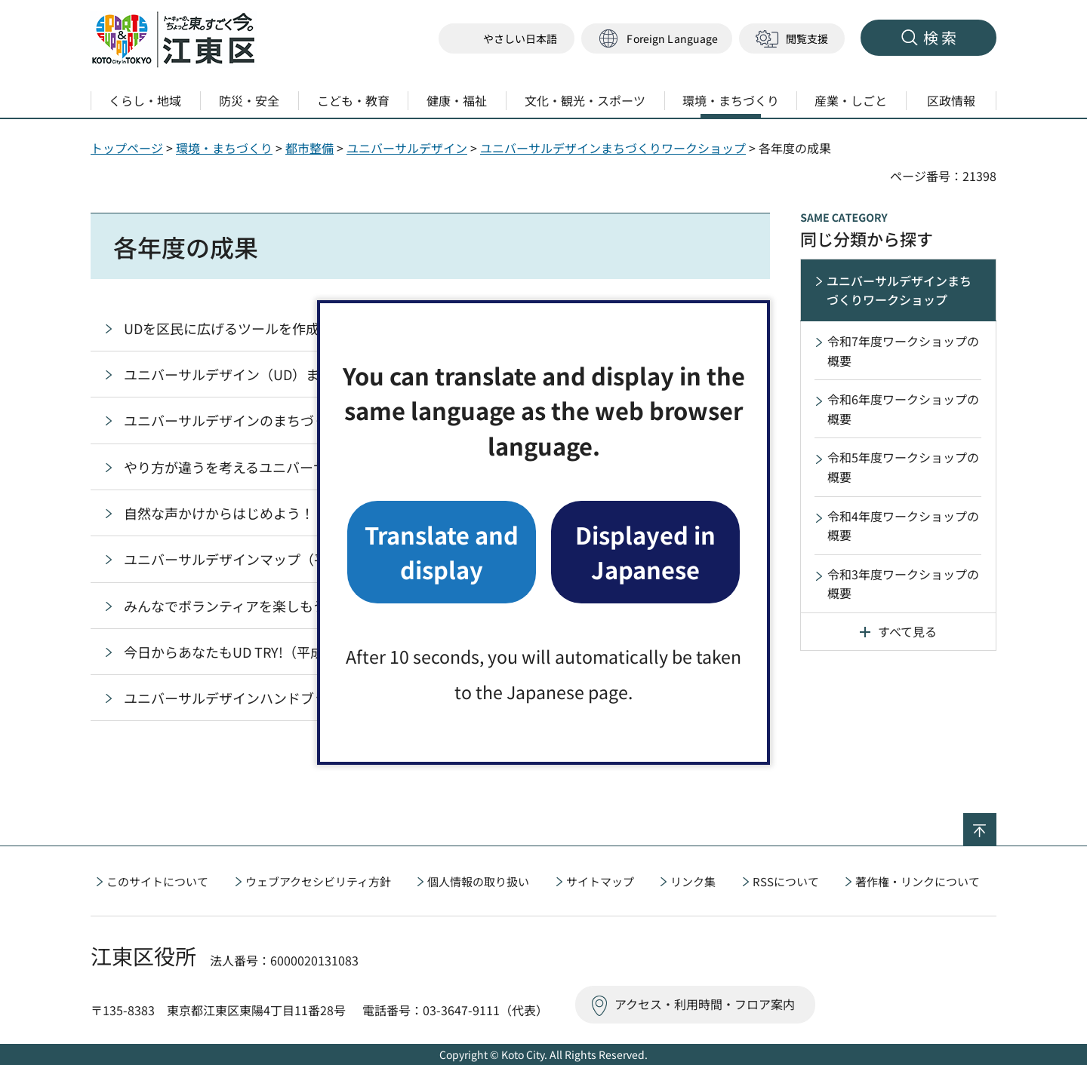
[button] (656, 38)
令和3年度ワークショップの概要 (903, 584)
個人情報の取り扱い (478, 881)
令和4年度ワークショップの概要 (903, 526)
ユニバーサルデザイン (406, 148)
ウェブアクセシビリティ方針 (318, 881)
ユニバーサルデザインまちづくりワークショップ (613, 148)
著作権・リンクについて (917, 881)
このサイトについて (157, 881)
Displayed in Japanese (645, 551)
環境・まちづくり (224, 148)
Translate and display (442, 551)
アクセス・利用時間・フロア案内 (704, 1004)
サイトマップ (600, 881)
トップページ (127, 148)
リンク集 (693, 881)
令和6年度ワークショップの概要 (903, 409)
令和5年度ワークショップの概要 (903, 467)
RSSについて (786, 881)
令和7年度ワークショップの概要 (903, 351)
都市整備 (309, 148)
